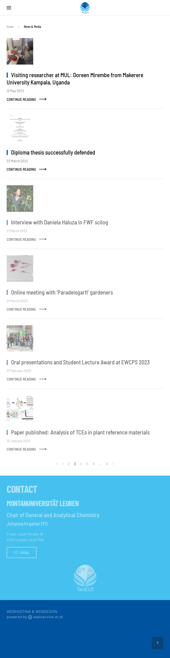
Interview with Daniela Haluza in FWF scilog (59, 222)
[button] (9, 7)
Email (21, 552)
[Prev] (57, 463)
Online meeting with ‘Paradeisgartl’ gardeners (62, 292)
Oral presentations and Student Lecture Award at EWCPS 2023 (80, 362)
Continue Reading (21, 99)
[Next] (113, 463)
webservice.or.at (48, 616)
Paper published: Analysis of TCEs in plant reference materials (80, 432)
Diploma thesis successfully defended (53, 152)
